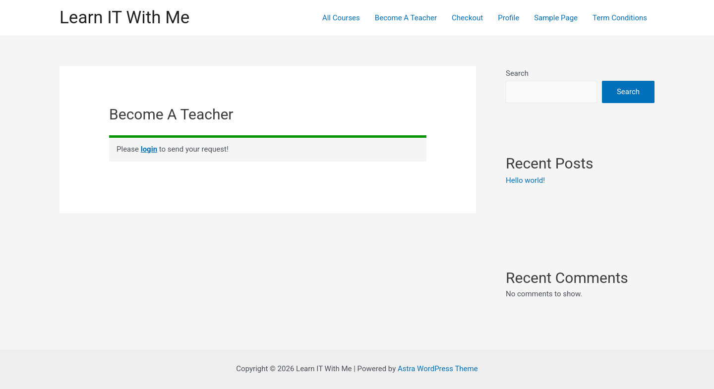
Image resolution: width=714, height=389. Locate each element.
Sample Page (556, 17)
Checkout (467, 17)
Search (517, 73)
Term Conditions (620, 17)
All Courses (341, 17)
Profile (508, 17)
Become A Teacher (406, 17)
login (149, 149)
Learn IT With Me (124, 17)
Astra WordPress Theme (438, 368)
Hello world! (525, 180)
